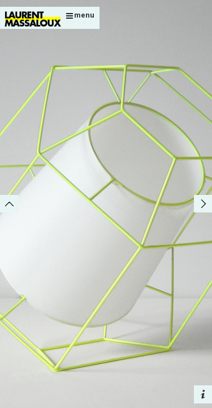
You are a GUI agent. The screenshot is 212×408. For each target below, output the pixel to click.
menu (80, 15)
